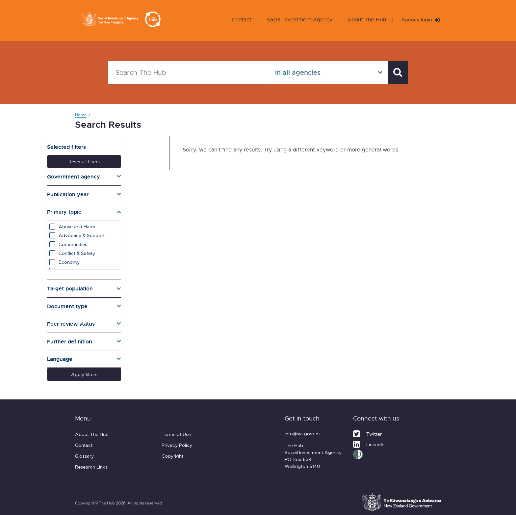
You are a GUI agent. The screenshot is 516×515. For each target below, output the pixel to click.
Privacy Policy (177, 441)
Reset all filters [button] (113, 159)
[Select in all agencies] (325, 72)
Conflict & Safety (105, 251)
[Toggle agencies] (114, 174)
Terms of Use (176, 430)
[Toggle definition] (114, 338)
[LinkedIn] (368, 439)
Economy (97, 259)
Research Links (91, 462)
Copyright (172, 451)
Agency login (419, 19)
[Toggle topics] (114, 209)
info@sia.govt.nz (303, 429)
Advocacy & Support (110, 233)
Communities (101, 242)
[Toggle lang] (114, 356)
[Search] (396, 72)
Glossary (84, 451)
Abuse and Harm (105, 224)
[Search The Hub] (186, 72)
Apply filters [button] (114, 372)
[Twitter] (367, 428)
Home (81, 114)
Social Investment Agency (296, 19)
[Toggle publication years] (114, 191)
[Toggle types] (114, 303)
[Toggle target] (114, 286)
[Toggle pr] (114, 321)
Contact (238, 19)
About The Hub (364, 19)
